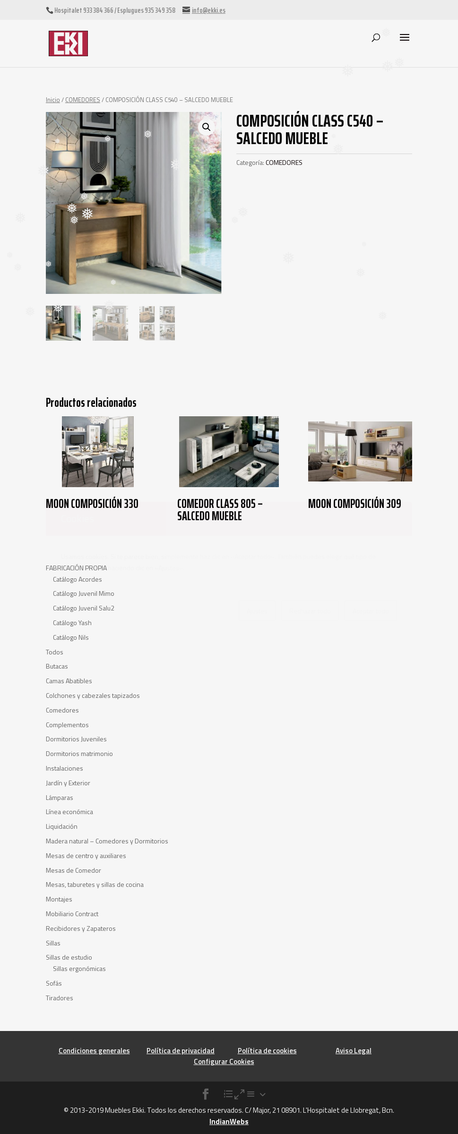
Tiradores (59, 998)
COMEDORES (82, 99)
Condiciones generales (94, 1050)
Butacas (57, 666)
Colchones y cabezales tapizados (93, 695)
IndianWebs (229, 1121)
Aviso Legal (354, 1050)
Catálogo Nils (71, 637)
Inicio (53, 99)
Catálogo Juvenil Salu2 (83, 608)
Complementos (67, 725)
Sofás (54, 983)
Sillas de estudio (69, 957)
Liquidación (62, 826)
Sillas (53, 943)
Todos (54, 652)
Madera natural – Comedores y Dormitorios (107, 841)
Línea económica (69, 811)
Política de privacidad (181, 1050)
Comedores (62, 710)
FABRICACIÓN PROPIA (76, 568)
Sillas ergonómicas (79, 968)
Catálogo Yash (72, 622)
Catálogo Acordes (77, 579)
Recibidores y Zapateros (81, 928)
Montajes (59, 899)
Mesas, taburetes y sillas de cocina (95, 884)
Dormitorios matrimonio (79, 753)
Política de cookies (267, 1050)
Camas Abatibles (69, 681)
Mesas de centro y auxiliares (86, 855)
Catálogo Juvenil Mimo (83, 593)
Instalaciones (64, 768)
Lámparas (59, 797)
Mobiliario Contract (72, 914)
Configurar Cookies (224, 1061)
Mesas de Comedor (73, 870)
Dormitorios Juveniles (76, 739)
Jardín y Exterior (68, 783)
